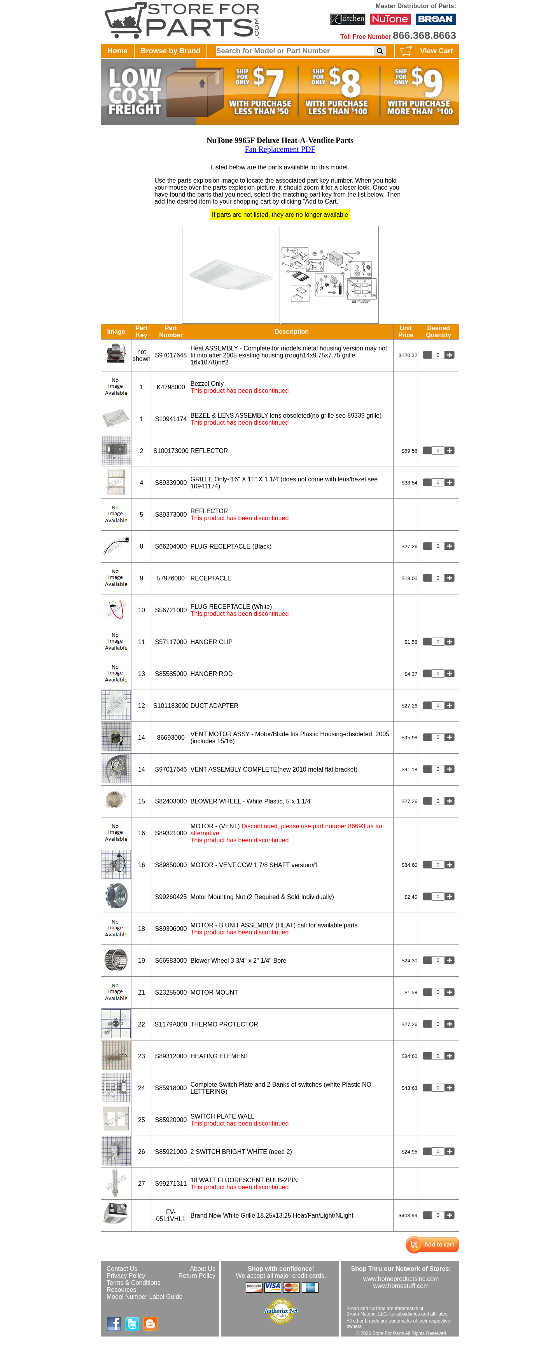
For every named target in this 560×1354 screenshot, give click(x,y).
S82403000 (171, 801)
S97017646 (171, 769)
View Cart (425, 51)
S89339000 (171, 482)
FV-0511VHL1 (171, 1215)
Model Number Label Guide (145, 1296)
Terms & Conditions (134, 1282)
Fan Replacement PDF (280, 149)
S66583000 (171, 960)
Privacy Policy (126, 1275)
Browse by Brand (170, 51)
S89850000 (171, 865)
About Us (202, 1268)
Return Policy (196, 1275)
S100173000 (171, 451)
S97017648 (171, 355)
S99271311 (171, 1183)
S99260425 (171, 897)
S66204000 (171, 546)
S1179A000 (171, 1024)
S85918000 (171, 1088)
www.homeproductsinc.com (401, 1279)
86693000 (171, 737)
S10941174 (171, 419)
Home (117, 51)
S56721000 (171, 610)
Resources (121, 1289)
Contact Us (122, 1268)
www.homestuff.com (401, 1286)
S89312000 (171, 1056)
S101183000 (171, 705)
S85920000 (171, 1120)
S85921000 (171, 1151)
